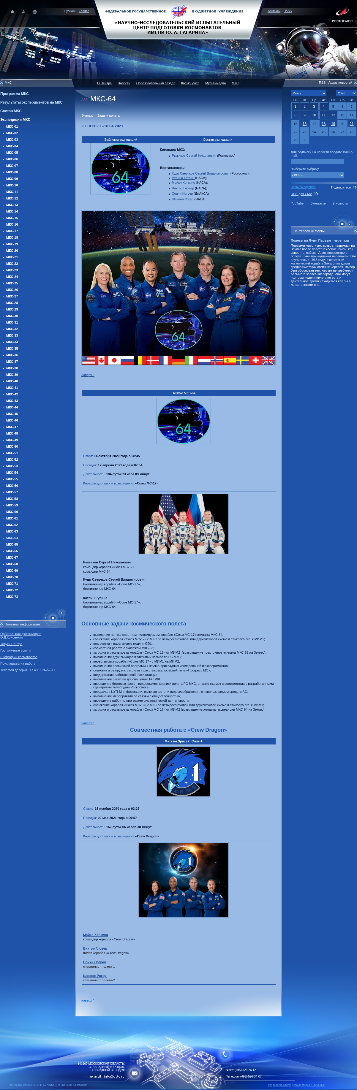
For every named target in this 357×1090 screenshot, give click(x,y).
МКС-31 (12, 322)
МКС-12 (12, 198)
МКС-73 (12, 596)
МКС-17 (12, 231)
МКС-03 (12, 139)
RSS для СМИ (301, 194)
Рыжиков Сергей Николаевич (194, 155)
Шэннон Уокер (183, 199)
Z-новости (340, 203)
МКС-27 (12, 296)
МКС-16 (12, 224)
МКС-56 (12, 485)
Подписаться (341, 187)
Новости (124, 83)
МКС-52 (12, 459)
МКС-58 (12, 498)
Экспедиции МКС (15, 120)
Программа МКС (14, 94)
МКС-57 (12, 492)
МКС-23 (12, 270)
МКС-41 (12, 387)
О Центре (104, 83)
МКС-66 (12, 551)
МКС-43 (12, 401)
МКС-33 (12, 335)
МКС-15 (12, 218)
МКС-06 (12, 159)
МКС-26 (12, 289)
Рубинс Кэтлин (183, 178)
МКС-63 (12, 531)
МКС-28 (12, 303)
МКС (235, 83)
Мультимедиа (215, 83)
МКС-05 (12, 152)
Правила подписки (303, 187)
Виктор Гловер (183, 188)
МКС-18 (12, 237)
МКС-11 (12, 192)
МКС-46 (12, 420)
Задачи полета (109, 115)
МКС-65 (12, 544)
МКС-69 (12, 570)
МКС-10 (12, 185)
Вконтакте (318, 203)
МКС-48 (12, 433)
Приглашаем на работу (17, 663)
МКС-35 (12, 348)
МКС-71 (12, 583)
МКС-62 (12, 525)
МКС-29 (12, 309)
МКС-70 (12, 577)
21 (351, 124)
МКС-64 (12, 538)
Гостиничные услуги (15, 650)
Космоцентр (190, 83)
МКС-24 (12, 276)
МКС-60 (12, 512)
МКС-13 (12, 205)
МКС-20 (12, 250)
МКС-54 (12, 472)
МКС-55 (12, 479)
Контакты (274, 11)
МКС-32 (12, 329)
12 (333, 115)
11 (324, 115)
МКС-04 (12, 146)
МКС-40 (12, 381)
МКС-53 (12, 466)
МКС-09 (12, 178)
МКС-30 (12, 316)
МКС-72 (12, 590)
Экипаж (87, 115)
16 (305, 124)
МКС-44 (12, 407)
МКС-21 (12, 257)
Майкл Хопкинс (184, 182)
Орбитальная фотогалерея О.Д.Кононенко (20, 635)
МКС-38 (12, 368)
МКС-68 (12, 564)
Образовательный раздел (155, 83)
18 (324, 124)
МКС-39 (12, 374)
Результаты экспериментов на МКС (31, 102)
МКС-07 (12, 165)
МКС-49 (12, 440)
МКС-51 (12, 453)
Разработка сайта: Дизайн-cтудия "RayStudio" (296, 1084)
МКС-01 (12, 126)
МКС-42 (12, 394)
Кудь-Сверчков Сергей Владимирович (201, 173)
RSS (322, 82)
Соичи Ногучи (183, 193)
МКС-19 (12, 244)
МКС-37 (12, 361)
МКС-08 (12, 172)
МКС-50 (12, 446)
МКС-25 (12, 283)
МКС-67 (12, 557)
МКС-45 (12, 414)
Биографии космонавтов (18, 657)
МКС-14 (12, 211)
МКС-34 (12, 342)
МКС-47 (12, 427)
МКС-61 (12, 518)
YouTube (297, 203)
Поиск (288, 11)
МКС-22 (12, 263)
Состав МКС (11, 111)
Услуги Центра (11, 644)
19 (333, 124)
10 (314, 115)
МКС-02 (12, 133)
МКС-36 (12, 355)
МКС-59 (12, 505)
